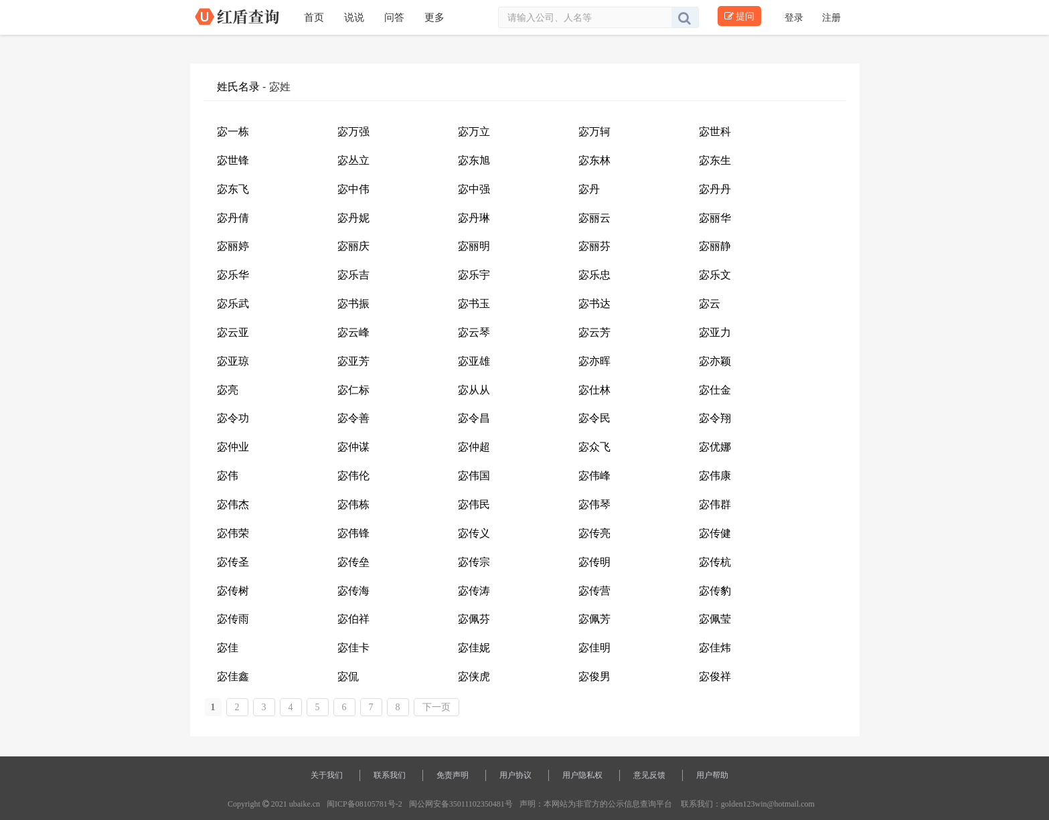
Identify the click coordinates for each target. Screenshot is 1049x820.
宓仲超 (474, 447)
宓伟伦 (353, 475)
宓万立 (474, 131)
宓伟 (227, 475)
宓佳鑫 (233, 676)
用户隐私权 (582, 775)
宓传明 (594, 562)
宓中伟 (353, 189)
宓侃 (348, 676)
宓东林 (594, 160)
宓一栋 (233, 131)
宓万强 (353, 131)
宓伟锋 (353, 533)
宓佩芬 (474, 619)
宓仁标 (353, 390)
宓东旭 (474, 160)
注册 (831, 17)
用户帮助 (712, 775)
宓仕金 (715, 390)
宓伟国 (474, 475)
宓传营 (594, 590)
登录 (795, 17)
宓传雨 (233, 619)
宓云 (709, 303)
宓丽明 (474, 246)
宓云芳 (594, 332)
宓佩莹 (715, 619)
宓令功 (233, 418)
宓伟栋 (353, 504)
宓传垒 (353, 562)
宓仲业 (233, 447)
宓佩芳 (594, 619)
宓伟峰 (594, 475)
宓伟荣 (233, 533)
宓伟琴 (594, 504)
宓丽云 (594, 218)
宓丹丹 (715, 189)
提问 (739, 16)
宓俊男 (594, 676)
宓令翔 (715, 418)
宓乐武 (233, 303)
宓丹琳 (474, 218)
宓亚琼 (233, 361)
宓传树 (233, 590)
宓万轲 (594, 131)
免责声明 (452, 775)
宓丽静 (715, 246)
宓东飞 (233, 189)
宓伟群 (715, 504)
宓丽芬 (594, 246)
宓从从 (474, 390)
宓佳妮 (474, 647)
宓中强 (474, 189)
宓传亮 (594, 533)
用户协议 (515, 775)
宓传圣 (233, 562)
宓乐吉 (353, 274)
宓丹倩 (233, 218)
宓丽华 (715, 218)
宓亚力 (715, 332)
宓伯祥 (353, 619)
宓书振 (353, 303)
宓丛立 (353, 160)
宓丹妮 (353, 218)
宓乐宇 (474, 274)
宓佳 (227, 647)
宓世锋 (233, 160)
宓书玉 (474, 303)
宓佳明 (594, 647)
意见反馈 (649, 775)
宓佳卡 (353, 647)
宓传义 (474, 533)
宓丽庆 (353, 246)
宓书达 (594, 303)
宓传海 (353, 590)
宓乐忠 (594, 274)
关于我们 (327, 775)
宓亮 (227, 390)
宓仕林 (594, 390)
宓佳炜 (715, 647)
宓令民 (594, 418)
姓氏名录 (238, 86)
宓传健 (715, 533)
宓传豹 (715, 590)
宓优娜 (715, 447)
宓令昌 (474, 418)
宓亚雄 (474, 361)
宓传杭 (715, 562)
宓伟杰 (233, 504)
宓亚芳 (353, 361)
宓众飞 (594, 447)
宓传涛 (474, 590)
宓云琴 (474, 332)
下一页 (436, 707)
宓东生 (715, 160)
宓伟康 (715, 475)
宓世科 (715, 131)
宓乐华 (233, 274)
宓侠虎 (474, 676)
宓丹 (589, 189)
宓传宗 (474, 562)
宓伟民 (474, 504)
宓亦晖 (594, 361)
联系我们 (390, 775)
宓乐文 (715, 274)
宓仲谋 (353, 447)
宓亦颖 (715, 361)
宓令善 (353, 418)
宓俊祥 (715, 676)
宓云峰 (353, 332)
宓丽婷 (233, 246)
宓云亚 (233, 332)
